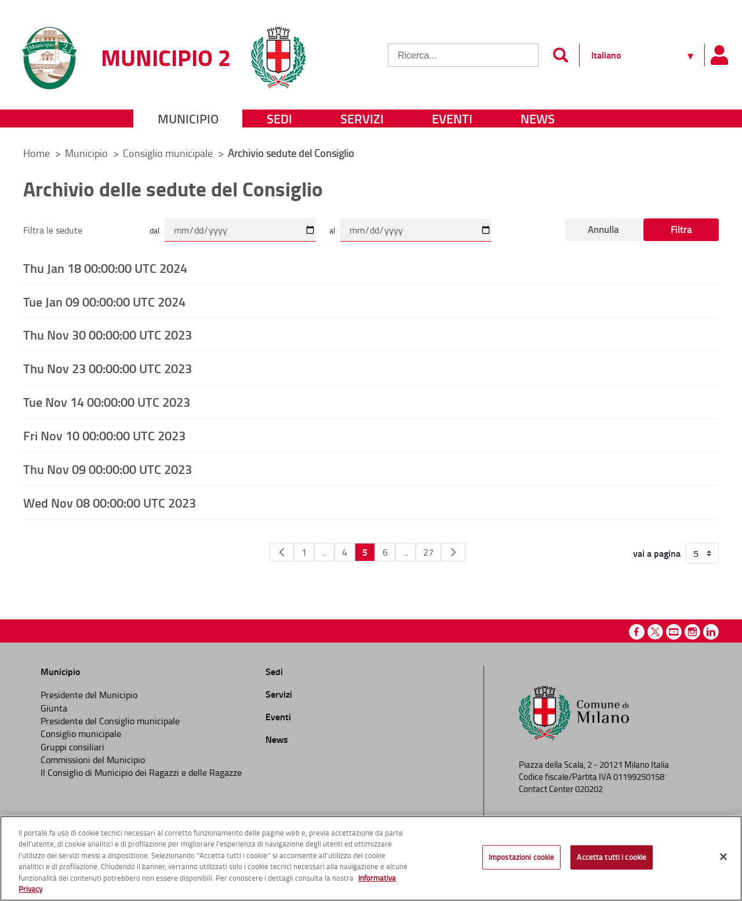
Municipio (188, 118)
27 (428, 552)
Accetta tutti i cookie (611, 857)
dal (154, 230)
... (324, 552)
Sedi (279, 118)
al (332, 230)
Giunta (54, 708)
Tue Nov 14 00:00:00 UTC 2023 (106, 401)
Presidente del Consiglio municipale (110, 720)
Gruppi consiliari (72, 747)
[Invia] (560, 55)
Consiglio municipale (169, 153)
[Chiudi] (723, 857)
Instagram (692, 632)
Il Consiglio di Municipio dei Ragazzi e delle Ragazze (141, 772)
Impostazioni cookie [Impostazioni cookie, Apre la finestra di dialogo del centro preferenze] (521, 857)
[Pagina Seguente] (453, 552)
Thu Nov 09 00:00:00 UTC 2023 (107, 468)
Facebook (637, 632)
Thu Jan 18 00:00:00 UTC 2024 (105, 267)
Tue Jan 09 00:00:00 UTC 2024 (104, 301)
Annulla (603, 229)
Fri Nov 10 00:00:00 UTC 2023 (104, 435)
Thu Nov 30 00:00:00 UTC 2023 (107, 334)
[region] (371, 858)
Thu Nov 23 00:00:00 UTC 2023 (107, 368)
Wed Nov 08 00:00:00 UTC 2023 (109, 502)
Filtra (681, 229)
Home (36, 153)
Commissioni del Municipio (93, 759)
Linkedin (711, 632)
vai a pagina (657, 553)
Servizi (362, 118)
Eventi (452, 118)
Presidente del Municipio (89, 694)
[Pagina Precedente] (282, 552)
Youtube (674, 632)
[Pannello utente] (718, 55)
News (538, 118)
